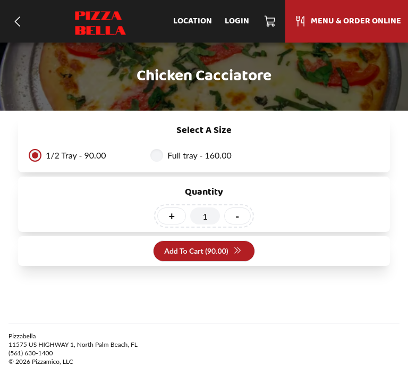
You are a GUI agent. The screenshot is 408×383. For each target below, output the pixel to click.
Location (192, 21)
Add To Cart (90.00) (202, 251)
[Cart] (270, 21)
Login (237, 21)
